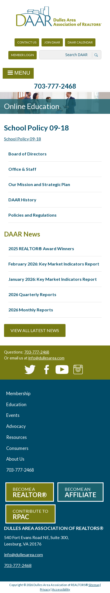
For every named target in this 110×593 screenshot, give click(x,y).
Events (12, 415)
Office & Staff (22, 169)
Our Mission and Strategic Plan (39, 184)
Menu (18, 73)
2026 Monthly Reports (30, 309)
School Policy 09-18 (22, 138)
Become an (80, 492)
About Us (15, 458)
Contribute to (30, 514)
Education (16, 404)
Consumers (17, 448)
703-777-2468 (55, 86)
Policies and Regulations (32, 214)
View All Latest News (35, 330)
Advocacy (16, 426)
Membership (18, 393)
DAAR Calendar (80, 42)
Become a (30, 492)
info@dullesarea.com (46, 358)
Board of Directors (27, 153)
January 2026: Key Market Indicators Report (52, 279)
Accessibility (61, 589)
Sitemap (93, 585)
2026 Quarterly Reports (32, 294)
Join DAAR (52, 42)
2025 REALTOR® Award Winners (41, 248)
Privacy (45, 589)
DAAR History (22, 199)
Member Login (22, 56)
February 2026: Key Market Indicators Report (53, 263)
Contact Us (26, 42)
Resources (16, 437)
